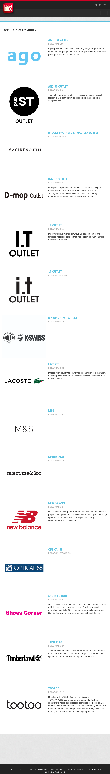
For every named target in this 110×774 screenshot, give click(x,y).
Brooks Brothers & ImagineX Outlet (73, 132)
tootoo (53, 688)
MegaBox (9, 9)
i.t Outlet (55, 271)
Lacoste (53, 364)
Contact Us (60, 769)
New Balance (56, 503)
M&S (51, 410)
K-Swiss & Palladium (62, 318)
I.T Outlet (55, 225)
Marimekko (56, 457)
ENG (105, 5)
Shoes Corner (57, 596)
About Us (13, 769)
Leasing (32, 769)
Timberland (56, 642)
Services (23, 769)
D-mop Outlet (57, 179)
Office (41, 769)
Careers (49, 769)
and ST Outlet (58, 86)
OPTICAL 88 (55, 549)
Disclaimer (72, 769)
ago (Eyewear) (58, 40)
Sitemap (82, 769)
